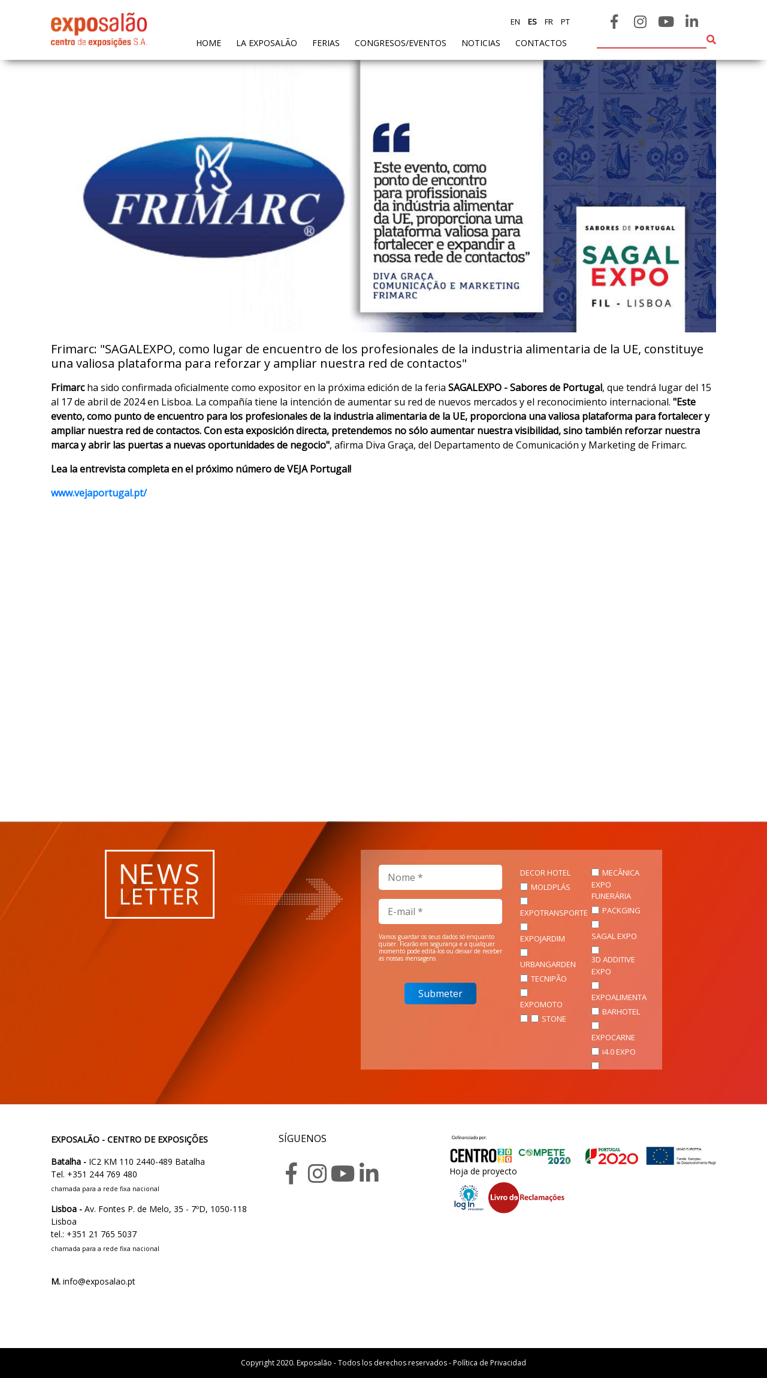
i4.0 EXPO (619, 1051)
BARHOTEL (621, 1011)
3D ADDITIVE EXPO (613, 965)
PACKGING (621, 910)
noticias (480, 43)
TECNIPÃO (549, 978)
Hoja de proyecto (483, 1171)
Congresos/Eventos (400, 43)
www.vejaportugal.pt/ (99, 492)
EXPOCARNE (613, 1037)
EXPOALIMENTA (619, 997)
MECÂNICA (620, 872)
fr (548, 21)
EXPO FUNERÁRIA (611, 890)
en (515, 21)
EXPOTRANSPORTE (554, 912)
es (531, 21)
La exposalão (266, 43)
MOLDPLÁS (550, 887)
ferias (326, 43)
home (208, 42)
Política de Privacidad (489, 1363)
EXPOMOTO (541, 1004)
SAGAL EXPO (614, 936)
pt (564, 21)
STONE (554, 1018)
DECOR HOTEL (545, 872)
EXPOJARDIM (542, 938)
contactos (541, 43)
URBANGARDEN (548, 964)
